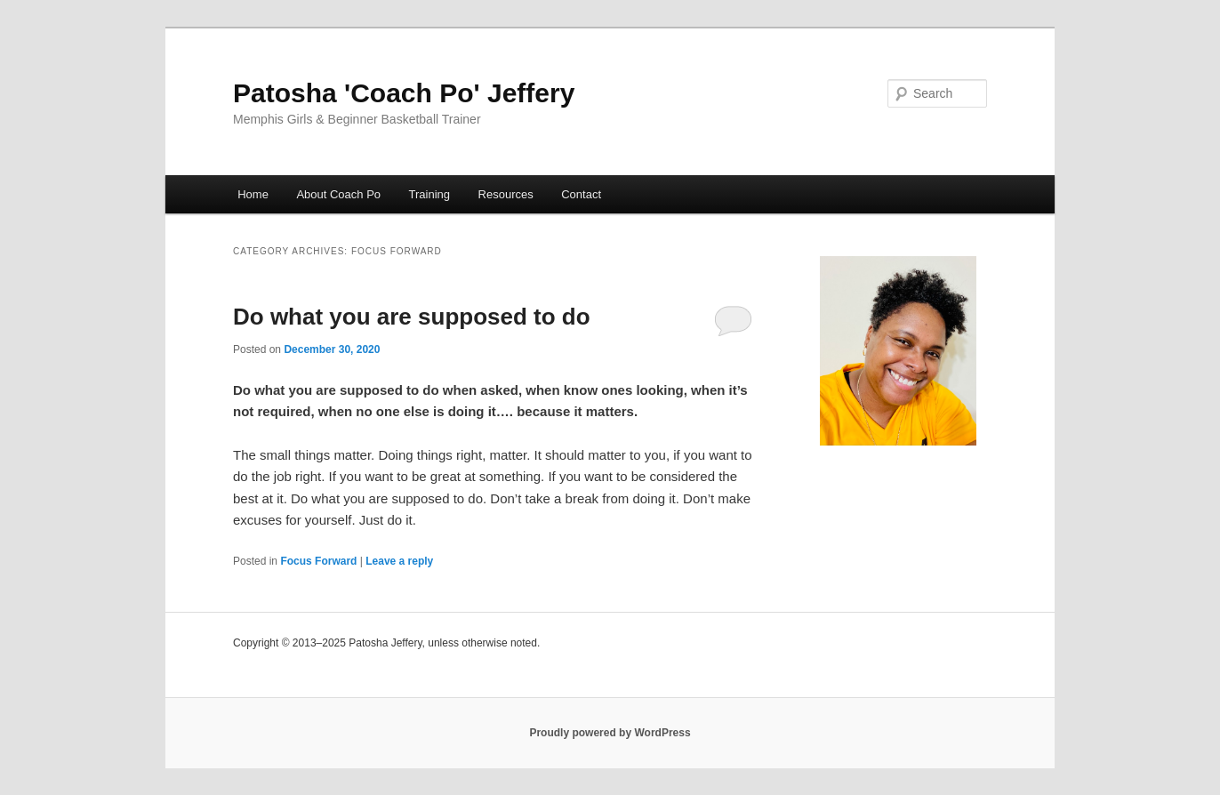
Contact (581, 194)
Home (253, 194)
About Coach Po (338, 194)
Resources (506, 194)
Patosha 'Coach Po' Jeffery (403, 93)
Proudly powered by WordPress (609, 733)
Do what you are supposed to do (411, 316)
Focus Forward (318, 561)
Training (429, 194)
